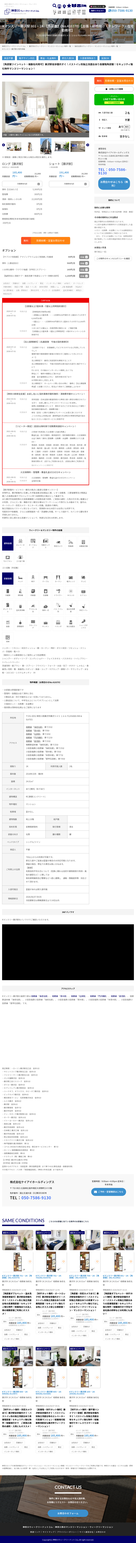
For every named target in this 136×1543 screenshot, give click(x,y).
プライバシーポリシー (67, 1531)
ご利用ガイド (74, 12)
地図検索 (64, 12)
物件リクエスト (97, 10)
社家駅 (37, 734)
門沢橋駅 (38, 737)
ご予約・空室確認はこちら (110, 1191)
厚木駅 (37, 730)
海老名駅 (38, 727)
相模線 (29, 727)
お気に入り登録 (116, 89)
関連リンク (35, 1531)
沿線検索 (59, 12)
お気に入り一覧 (98, 6)
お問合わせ (79, 12)
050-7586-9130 (122, 10)
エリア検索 (54, 12)
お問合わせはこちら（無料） (114, 183)
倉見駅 (37, 741)
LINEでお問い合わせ (114, 100)
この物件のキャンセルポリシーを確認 (113, 258)
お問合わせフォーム (68, 1513)
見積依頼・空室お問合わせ (50, 240)
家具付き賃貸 (84, 12)
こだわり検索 (69, 12)
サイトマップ (49, 1531)
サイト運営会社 (86, 1531)
